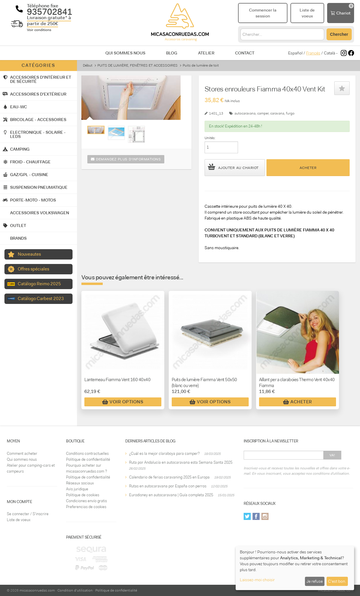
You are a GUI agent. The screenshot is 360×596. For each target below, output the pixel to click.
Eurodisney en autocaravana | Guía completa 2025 (171, 494)
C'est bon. (337, 581)
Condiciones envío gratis (86, 500)
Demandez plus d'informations (126, 159)
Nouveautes (29, 254)
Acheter (308, 167)
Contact (244, 53)
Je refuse (314, 581)
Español (295, 53)
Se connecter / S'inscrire (28, 513)
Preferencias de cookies (86, 506)
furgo (290, 113)
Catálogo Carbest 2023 (41, 299)
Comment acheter (22, 453)
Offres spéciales (33, 269)
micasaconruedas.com (37, 590)
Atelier (206, 53)
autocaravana (244, 113)
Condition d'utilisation (75, 590)
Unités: (210, 138)
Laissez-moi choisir (257, 579)
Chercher (339, 34)
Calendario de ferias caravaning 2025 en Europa (169, 477)
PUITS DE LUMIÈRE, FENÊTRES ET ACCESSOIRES (137, 65)
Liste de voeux (18, 519)
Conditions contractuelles (87, 453)
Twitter (247, 516)
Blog (171, 53)
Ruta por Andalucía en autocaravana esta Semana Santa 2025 (180, 462)
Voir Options (122, 402)
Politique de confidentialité (88, 459)
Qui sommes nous (125, 53)
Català (329, 53)
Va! (332, 455)
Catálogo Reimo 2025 (39, 284)
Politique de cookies (82, 494)
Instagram (265, 516)
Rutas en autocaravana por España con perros (167, 486)
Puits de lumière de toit (201, 65)
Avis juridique (77, 489)
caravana (277, 113)
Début (87, 65)
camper (263, 113)
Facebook (256, 516)
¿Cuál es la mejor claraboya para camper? (164, 453)
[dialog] (295, 568)
